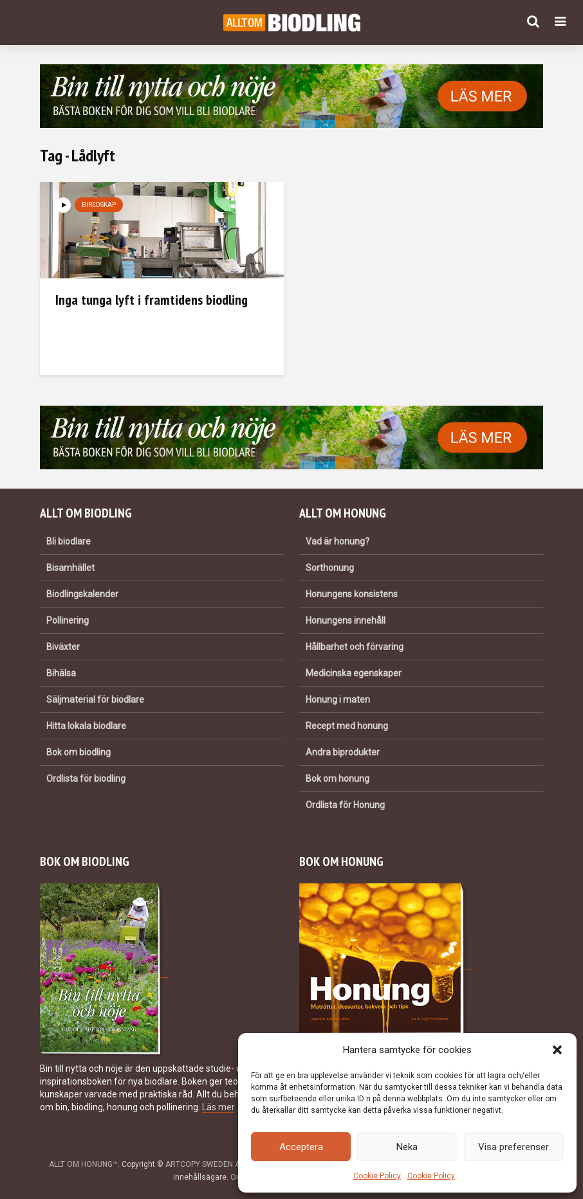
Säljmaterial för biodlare (95, 699)
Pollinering (67, 620)
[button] (557, 1049)
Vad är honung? (337, 541)
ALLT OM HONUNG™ (83, 1164)
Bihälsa (61, 673)
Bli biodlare (68, 541)
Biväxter (63, 647)
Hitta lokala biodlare (86, 726)
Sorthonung (330, 568)
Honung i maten (338, 699)
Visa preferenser (513, 1147)
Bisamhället (70, 568)
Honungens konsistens (352, 594)
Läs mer (218, 1107)
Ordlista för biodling (85, 778)
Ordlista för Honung (345, 805)
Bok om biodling (78, 752)
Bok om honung (337, 778)
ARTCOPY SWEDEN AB (205, 1164)
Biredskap (99, 204)
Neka (407, 1147)
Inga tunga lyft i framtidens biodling (151, 300)
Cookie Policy (377, 1175)
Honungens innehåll (345, 620)
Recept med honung (347, 726)
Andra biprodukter (343, 752)
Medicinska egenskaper (354, 673)
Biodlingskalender (82, 594)
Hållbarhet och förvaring (354, 647)
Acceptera (301, 1147)
